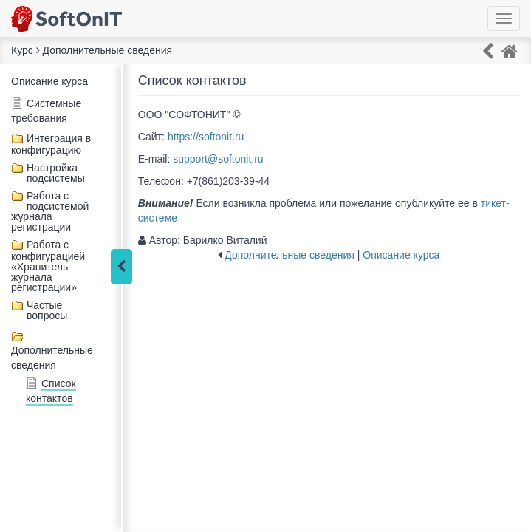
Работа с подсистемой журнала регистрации (50, 211)
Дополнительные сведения (289, 255)
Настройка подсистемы (56, 173)
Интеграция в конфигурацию (51, 144)
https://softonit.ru (206, 137)
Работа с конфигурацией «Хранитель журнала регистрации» (48, 266)
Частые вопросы (47, 310)
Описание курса (49, 81)
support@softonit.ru (218, 159)
